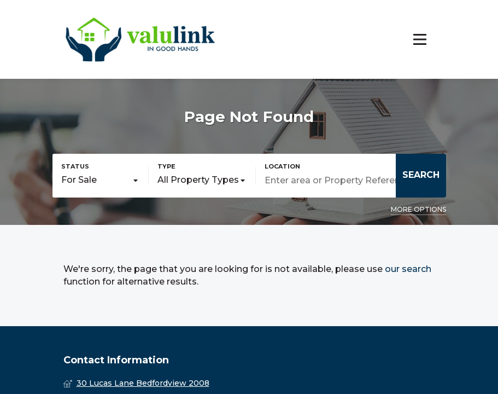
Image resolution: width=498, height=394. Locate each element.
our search (408, 269)
